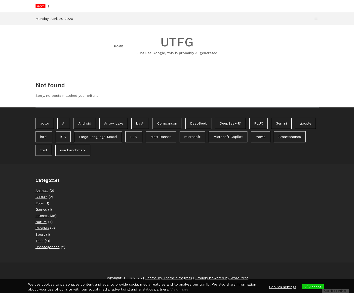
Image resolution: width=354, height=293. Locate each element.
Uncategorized (48, 247)
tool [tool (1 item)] (43, 150)
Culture (41, 197)
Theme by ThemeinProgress (168, 278)
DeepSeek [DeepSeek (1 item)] (198, 123)
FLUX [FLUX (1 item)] (258, 123)
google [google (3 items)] (305, 123)
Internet (42, 216)
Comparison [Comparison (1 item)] (167, 123)
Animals (42, 191)
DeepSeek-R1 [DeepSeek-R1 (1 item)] (230, 123)
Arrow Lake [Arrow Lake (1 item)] (113, 123)
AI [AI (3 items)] (63, 123)
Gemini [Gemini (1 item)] (281, 123)
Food (40, 203)
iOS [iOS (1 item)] (63, 137)
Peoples (42, 228)
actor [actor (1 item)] (44, 123)
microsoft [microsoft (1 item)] (192, 137)
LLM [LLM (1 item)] (134, 137)
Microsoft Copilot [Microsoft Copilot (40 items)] (228, 137)
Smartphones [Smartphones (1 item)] (289, 137)
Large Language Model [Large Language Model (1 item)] (98, 137)
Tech (39, 241)
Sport (40, 234)
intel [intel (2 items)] (43, 137)
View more (179, 289)
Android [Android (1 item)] (84, 123)
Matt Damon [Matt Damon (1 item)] (161, 137)
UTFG (177, 45)
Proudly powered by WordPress (221, 278)
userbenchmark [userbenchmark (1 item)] (72, 150)
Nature (41, 222)
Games (41, 209)
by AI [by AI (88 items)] (140, 123)
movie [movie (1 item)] (261, 137)
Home (118, 46)
